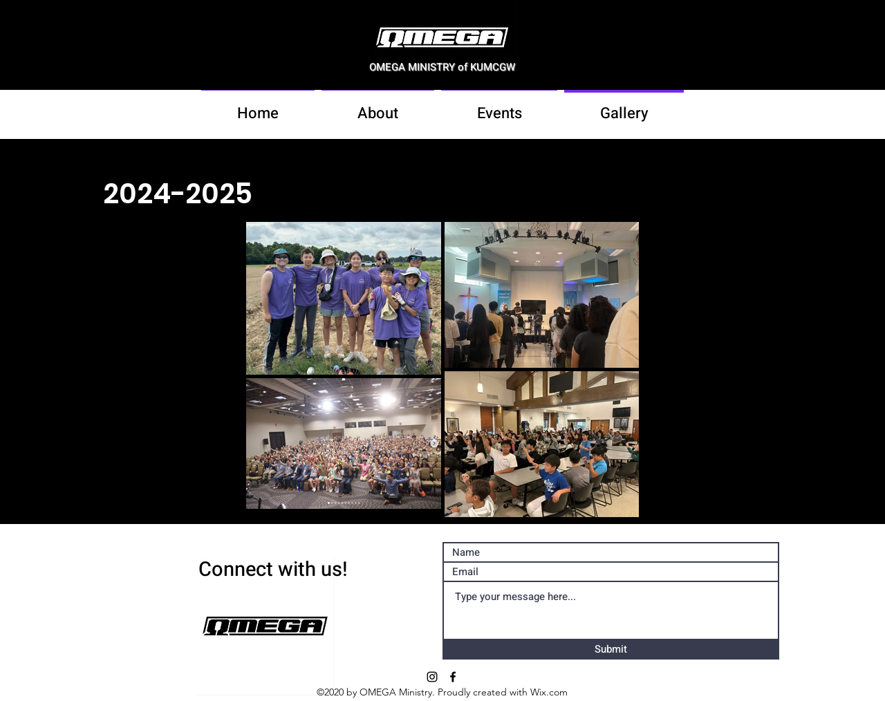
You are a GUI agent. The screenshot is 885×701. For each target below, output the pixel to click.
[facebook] (453, 677)
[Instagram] (432, 677)
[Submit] (610, 650)
